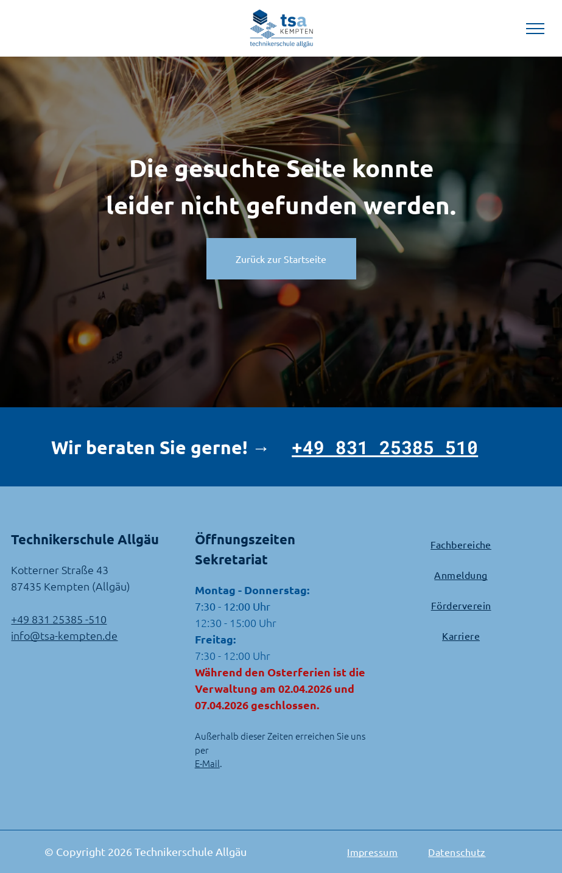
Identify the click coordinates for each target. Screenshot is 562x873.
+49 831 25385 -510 (59, 619)
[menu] (535, 28)
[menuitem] (461, 544)
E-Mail (207, 763)
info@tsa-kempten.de (64, 635)
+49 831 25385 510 (385, 447)
